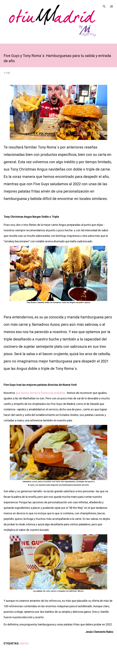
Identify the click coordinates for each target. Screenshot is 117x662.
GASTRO (24, 643)
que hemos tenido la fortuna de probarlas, (40, 392)
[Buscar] (104, 5)
